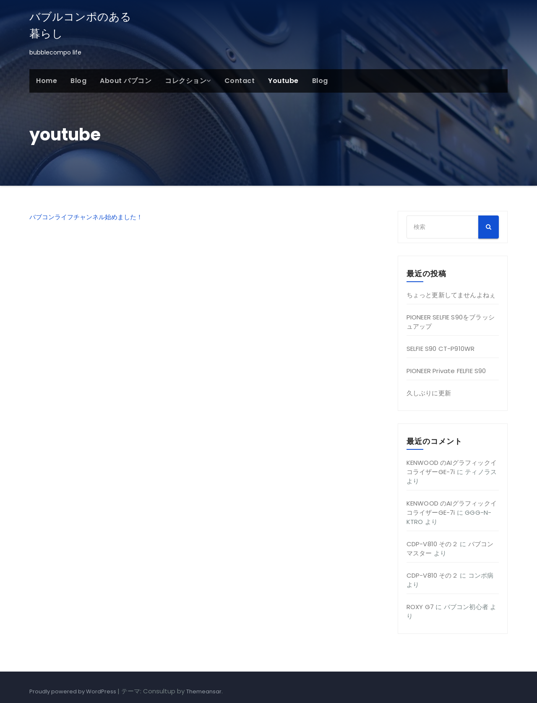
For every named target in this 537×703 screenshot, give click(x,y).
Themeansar (204, 691)
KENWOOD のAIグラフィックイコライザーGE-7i (452, 467)
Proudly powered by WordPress (73, 691)
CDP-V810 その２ (432, 544)
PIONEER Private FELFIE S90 (446, 370)
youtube (283, 81)
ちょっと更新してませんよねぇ (451, 295)
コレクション (188, 81)
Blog (78, 81)
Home (46, 81)
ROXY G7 (420, 606)
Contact (239, 81)
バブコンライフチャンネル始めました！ (86, 217)
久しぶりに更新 (429, 393)
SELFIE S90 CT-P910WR (441, 348)
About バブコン (125, 81)
